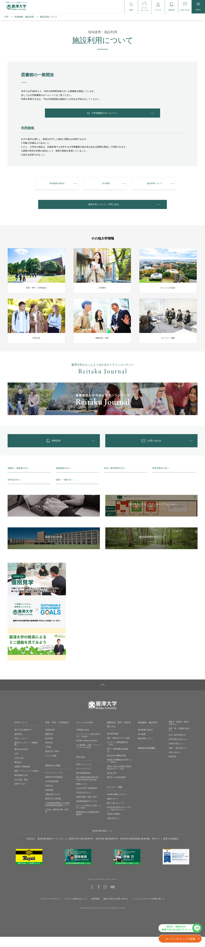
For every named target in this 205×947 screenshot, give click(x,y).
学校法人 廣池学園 (36, 849)
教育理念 (18, 744)
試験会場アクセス (52, 804)
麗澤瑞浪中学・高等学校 (117, 849)
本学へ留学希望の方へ (115, 478)
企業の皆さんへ (113, 828)
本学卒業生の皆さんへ (178, 749)
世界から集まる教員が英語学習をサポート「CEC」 (119, 777)
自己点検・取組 (21, 790)
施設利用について (145, 749)
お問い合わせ (174, 762)
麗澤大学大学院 (76, 849)
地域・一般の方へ (64, 490)
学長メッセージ (21, 749)
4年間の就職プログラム (117, 804)
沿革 (16, 764)
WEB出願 (49, 800)
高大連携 (141, 744)
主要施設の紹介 (82, 740)
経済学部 (49, 749)
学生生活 (80, 767)
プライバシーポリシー (50, 909)
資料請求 (172, 767)
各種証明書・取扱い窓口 (86, 807)
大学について (20, 733)
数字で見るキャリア (115, 813)
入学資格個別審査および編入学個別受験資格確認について (57, 814)
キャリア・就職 (114, 797)
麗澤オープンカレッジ (57, 849)
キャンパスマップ (83, 779)
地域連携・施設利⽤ (24, 17)
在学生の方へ (14, 490)
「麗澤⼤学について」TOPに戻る (102, 210)
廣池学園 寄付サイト (152, 849)
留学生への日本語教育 (116, 787)
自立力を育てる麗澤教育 (86, 798)
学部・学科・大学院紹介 (57, 733)
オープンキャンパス (53, 783)
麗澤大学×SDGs (21, 759)
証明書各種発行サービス (86, 811)
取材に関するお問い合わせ (116, 909)
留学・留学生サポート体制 (118, 748)
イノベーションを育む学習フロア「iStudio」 (88, 745)
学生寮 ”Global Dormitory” (87, 751)
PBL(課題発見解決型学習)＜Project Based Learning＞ (88, 788)
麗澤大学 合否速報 (53, 809)
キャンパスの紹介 (84, 733)
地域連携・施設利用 (147, 733)
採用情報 (95, 909)
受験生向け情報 (52, 776)
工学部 (48, 757)
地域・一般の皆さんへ (178, 758)
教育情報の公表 (21, 785)
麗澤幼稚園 (134, 849)
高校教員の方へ (63, 478)
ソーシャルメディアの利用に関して (148, 909)
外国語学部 (50, 740)
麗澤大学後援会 (170, 849)
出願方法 (49, 796)
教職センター (82, 794)
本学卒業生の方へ (160, 478)
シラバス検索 (51, 766)
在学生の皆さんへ (176, 754)
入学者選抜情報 (51, 791)
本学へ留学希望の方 (177, 745)
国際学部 (49, 744)
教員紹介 (18, 772)
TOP (6, 17)
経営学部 (49, 753)
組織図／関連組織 (22, 777)
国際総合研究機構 (146, 758)
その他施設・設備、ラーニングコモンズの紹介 (88, 756)
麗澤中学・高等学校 (94, 849)
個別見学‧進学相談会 (54, 787)
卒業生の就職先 (113, 824)
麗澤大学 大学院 (52, 761)
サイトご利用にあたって (76, 909)
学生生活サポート (83, 803)
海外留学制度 (112, 744)
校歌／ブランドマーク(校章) (26, 781)
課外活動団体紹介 (83, 783)
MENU (198, 7)
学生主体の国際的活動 (116, 766)
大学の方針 (19, 768)
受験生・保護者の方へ (18, 478)
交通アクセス (20, 794)
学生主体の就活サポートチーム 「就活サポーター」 (119, 818)
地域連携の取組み (145, 740)
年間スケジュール (83, 774)
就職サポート (112, 809)
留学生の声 (111, 783)
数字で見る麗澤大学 (22, 740)
